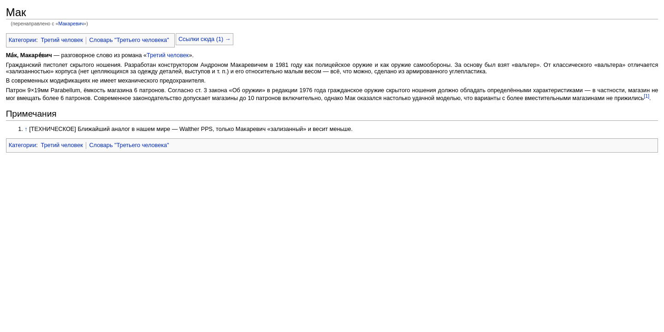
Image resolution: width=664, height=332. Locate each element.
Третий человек (62, 40)
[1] (646, 96)
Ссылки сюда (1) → (204, 39)
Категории (22, 40)
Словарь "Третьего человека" (129, 40)
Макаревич (70, 23)
